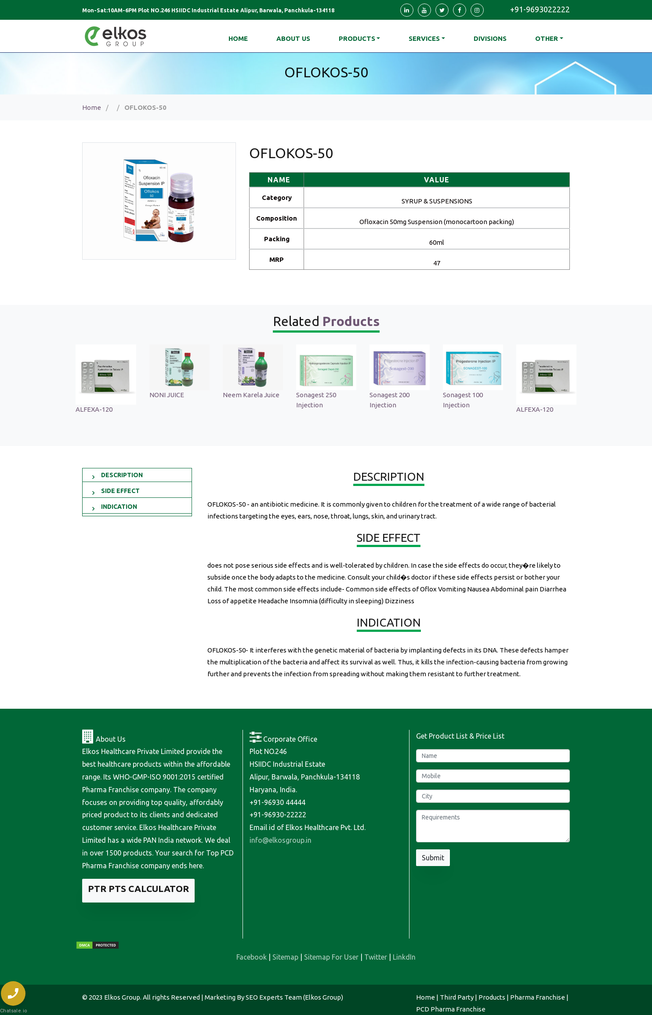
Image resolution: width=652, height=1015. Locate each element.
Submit (433, 858)
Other (546, 38)
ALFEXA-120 (167, 409)
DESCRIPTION (122, 474)
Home (91, 107)
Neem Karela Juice (324, 395)
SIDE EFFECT (120, 490)
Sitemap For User (331, 957)
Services (424, 38)
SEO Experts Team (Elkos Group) (294, 997)
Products (357, 38)
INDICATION (119, 506)
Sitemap (285, 957)
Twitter (375, 957)
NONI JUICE (240, 395)
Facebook (251, 957)
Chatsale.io (13, 1011)
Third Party (457, 997)
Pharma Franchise (537, 997)
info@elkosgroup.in (281, 840)
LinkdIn (404, 957)
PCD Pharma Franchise (450, 1009)
